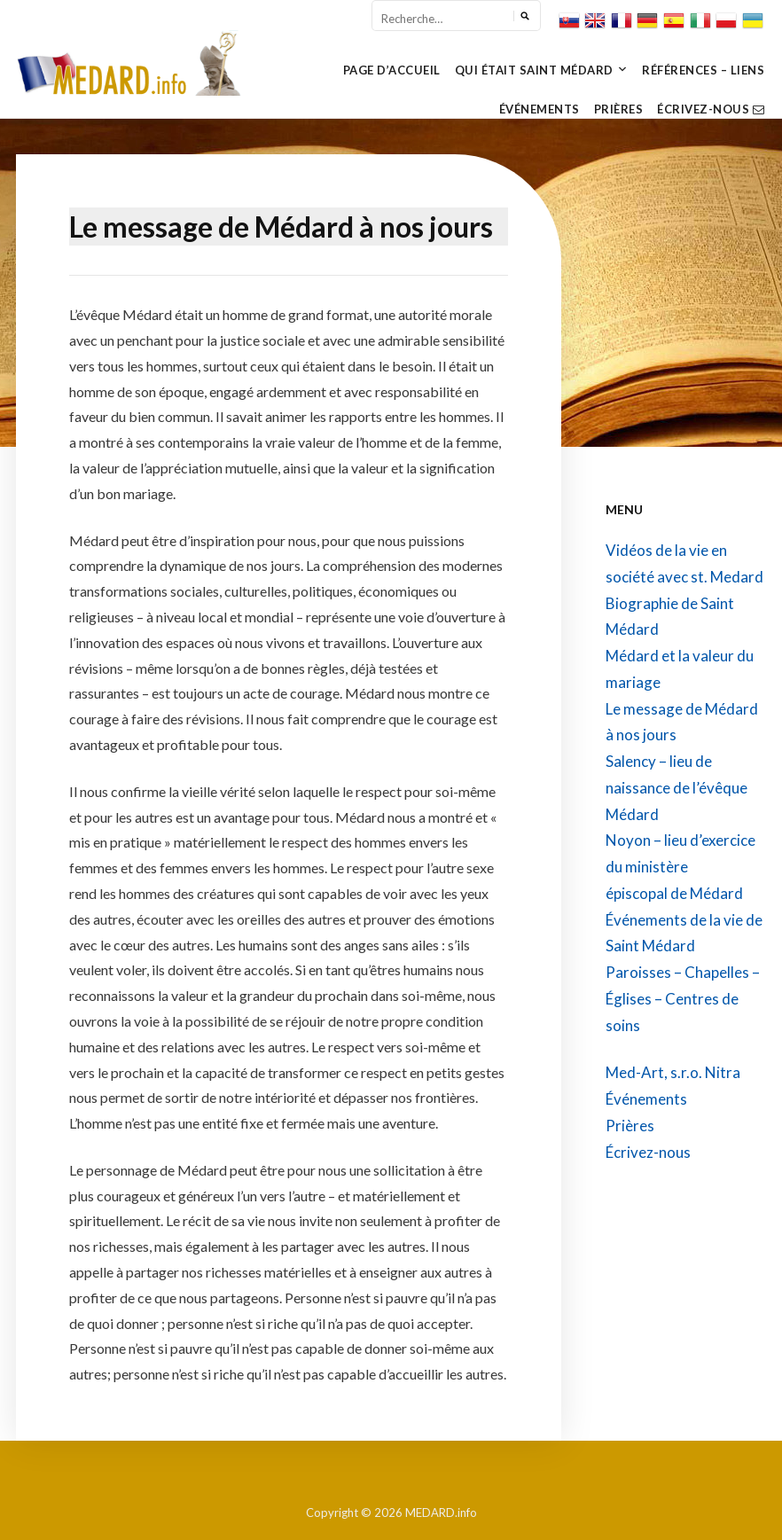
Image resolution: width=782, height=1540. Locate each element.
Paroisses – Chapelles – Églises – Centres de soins (683, 999)
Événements (539, 109)
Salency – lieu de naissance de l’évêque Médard (676, 788)
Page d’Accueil (392, 70)
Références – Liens (703, 70)
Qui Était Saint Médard (534, 70)
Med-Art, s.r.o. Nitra (673, 1072)
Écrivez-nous (710, 109)
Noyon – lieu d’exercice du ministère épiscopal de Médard (680, 867)
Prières (619, 109)
